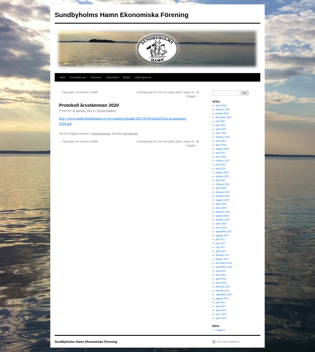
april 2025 (221, 129)
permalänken (130, 133)
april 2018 (221, 223)
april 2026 (221, 105)
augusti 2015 (222, 298)
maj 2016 (221, 274)
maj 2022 (221, 168)
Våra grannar (143, 77)
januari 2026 (222, 113)
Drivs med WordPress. (228, 341)
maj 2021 (221, 180)
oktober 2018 (223, 219)
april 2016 (221, 278)
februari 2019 (223, 211)
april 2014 (221, 318)
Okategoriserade (100, 133)
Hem (62, 77)
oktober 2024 (223, 136)
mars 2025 (221, 133)
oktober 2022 (223, 160)
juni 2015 (221, 302)
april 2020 (221, 188)
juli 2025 (220, 121)
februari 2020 (223, 192)
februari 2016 (223, 286)
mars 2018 (221, 227)
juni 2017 (221, 243)
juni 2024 (221, 140)
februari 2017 (223, 255)
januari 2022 (222, 172)
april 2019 (221, 203)
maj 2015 (221, 306)
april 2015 (221, 310)
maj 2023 (221, 152)
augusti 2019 (222, 199)
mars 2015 (221, 314)
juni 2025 (221, 125)
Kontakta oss (78, 77)
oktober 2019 (223, 196)
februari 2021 (223, 184)
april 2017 (221, 251)
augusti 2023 (222, 148)
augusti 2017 (222, 235)
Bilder (126, 77)
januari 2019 (222, 215)
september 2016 (224, 266)
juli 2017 (220, 239)
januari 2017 (222, 259)
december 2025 (224, 117)
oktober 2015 (223, 290)
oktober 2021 (223, 176)
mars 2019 (221, 207)
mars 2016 (221, 282)
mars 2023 (221, 156)
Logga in (220, 329)
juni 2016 (221, 270)
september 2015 (224, 294)
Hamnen (96, 77)
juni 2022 (221, 164)
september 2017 (224, 231)
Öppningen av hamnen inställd (78, 92)
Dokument (112, 77)
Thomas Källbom (106, 110)
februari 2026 (223, 109)
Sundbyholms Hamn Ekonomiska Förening (122, 14)
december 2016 (224, 262)
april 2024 (221, 144)
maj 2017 (221, 247)
